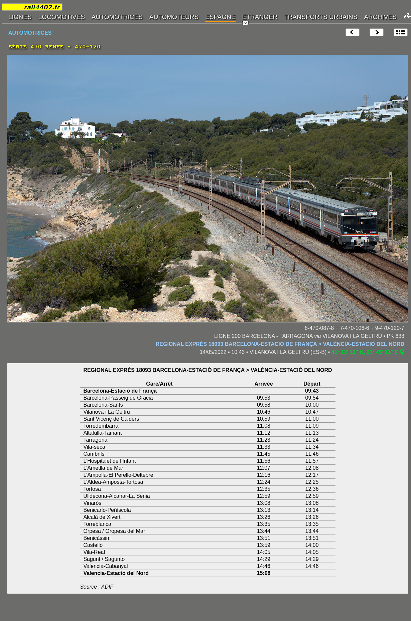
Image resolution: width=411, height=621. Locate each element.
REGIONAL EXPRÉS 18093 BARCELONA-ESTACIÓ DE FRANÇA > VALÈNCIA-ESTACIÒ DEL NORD (280, 344)
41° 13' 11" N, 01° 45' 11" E (364, 352)
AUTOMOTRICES (29, 33)
